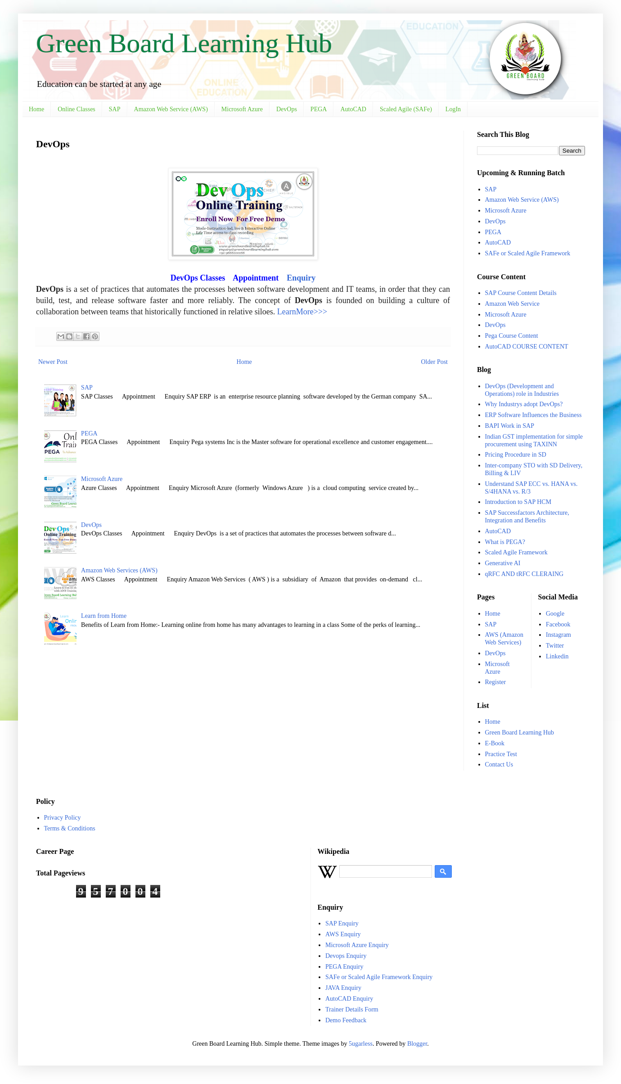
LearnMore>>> (302, 311)
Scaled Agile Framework (516, 552)
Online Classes (76, 109)
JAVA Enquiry (343, 987)
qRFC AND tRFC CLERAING (524, 574)
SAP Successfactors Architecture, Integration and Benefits (527, 516)
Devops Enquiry (345, 955)
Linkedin (557, 656)
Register (495, 682)
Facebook (558, 624)
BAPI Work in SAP (509, 425)
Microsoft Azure (242, 109)
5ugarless (361, 1043)
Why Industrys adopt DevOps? (524, 404)
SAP (115, 109)
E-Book (495, 743)
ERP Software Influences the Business (533, 415)
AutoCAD (353, 109)
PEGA (318, 109)
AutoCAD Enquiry (349, 998)
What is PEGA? (505, 542)
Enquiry (301, 277)
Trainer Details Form (351, 1009)
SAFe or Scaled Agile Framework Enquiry (378, 977)
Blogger (417, 1043)
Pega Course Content (511, 335)
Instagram (558, 634)
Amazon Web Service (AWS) (171, 109)
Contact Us (499, 764)
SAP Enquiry (342, 923)
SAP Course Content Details (521, 293)
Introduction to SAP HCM (518, 502)
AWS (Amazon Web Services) (504, 638)
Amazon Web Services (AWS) (119, 570)
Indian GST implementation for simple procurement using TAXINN (534, 440)
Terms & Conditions (69, 828)
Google (555, 613)
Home (36, 109)
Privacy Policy (62, 817)
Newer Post (53, 361)
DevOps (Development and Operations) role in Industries (522, 390)
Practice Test (501, 754)
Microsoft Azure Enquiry (357, 945)
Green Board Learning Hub (184, 43)
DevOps (286, 109)
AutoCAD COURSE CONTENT (526, 346)
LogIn (453, 109)
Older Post (434, 361)
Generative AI (503, 563)
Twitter (555, 645)
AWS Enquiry (343, 934)
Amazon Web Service (512, 303)
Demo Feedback (345, 1020)
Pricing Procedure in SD (515, 454)
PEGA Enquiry (344, 966)
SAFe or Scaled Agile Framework (528, 253)
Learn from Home (103, 615)
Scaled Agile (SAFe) (406, 109)
